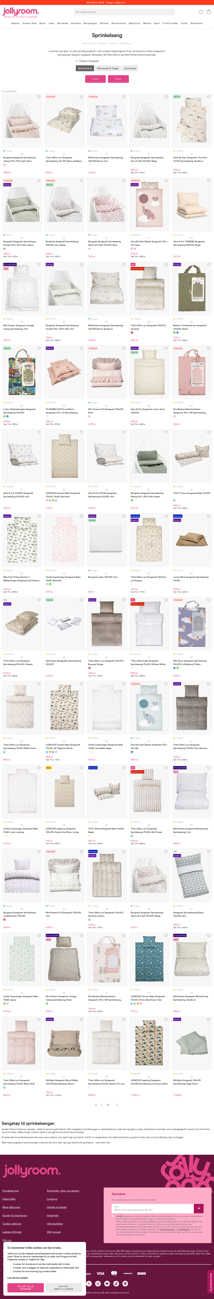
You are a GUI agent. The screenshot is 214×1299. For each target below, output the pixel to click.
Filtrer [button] (95, 79)
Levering (52, 1199)
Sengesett (112, 43)
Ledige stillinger (12, 1232)
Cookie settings (11, 1223)
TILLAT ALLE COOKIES (26, 1287)
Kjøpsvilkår (9, 1199)
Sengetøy (101, 43)
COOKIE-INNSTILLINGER (63, 1287)
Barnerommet (89, 43)
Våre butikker (55, 1223)
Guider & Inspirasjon (14, 1215)
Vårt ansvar (54, 1232)
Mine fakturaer (11, 1207)
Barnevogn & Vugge (107, 68)
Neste (117, 1105)
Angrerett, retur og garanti (63, 1190)
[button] (201, 12)
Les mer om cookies (17, 1277)
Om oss (6, 1240)
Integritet (52, 1215)
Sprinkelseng (125, 43)
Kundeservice (10, 1190)
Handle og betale (57, 1207)
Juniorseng (130, 68)
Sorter (118, 79)
